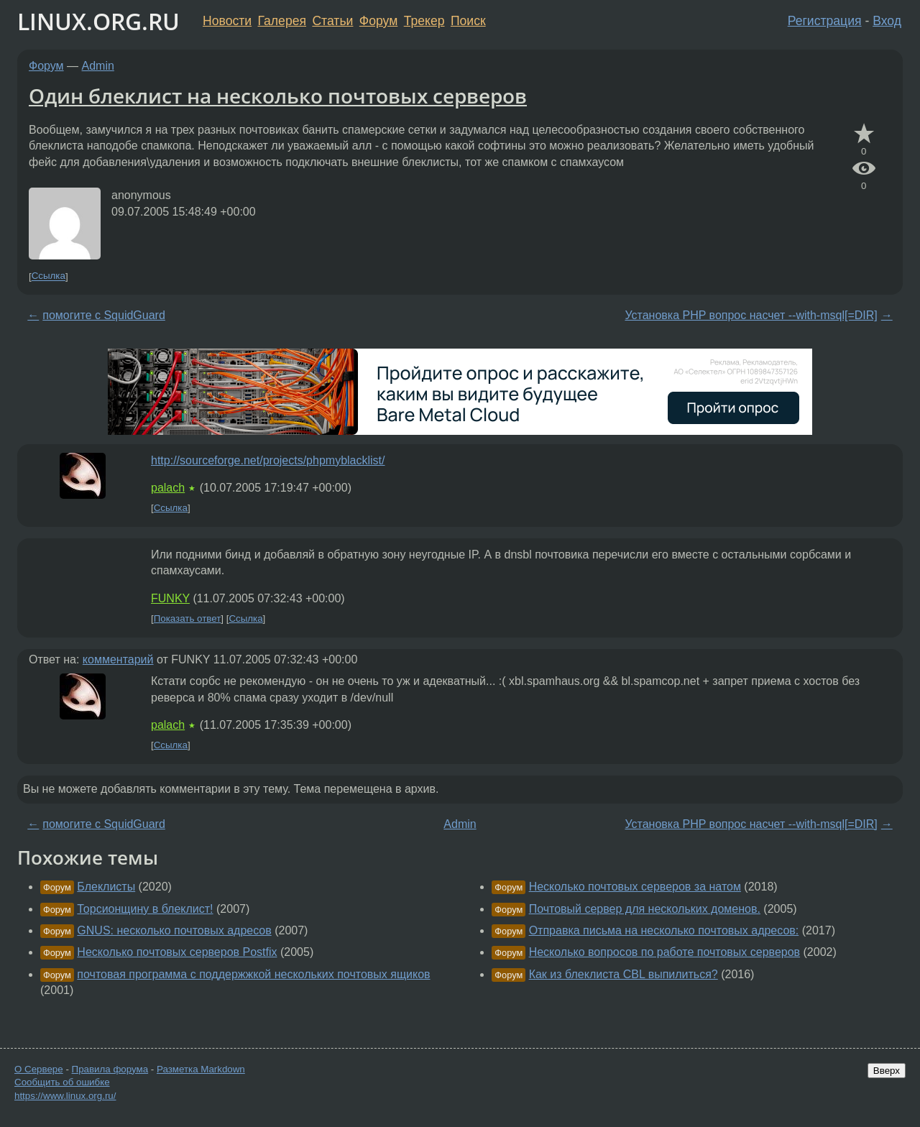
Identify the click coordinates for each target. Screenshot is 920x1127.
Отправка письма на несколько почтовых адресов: (664, 930)
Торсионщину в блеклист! (145, 909)
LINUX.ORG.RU (98, 21)
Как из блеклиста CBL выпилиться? (623, 974)
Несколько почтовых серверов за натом (635, 886)
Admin (98, 66)
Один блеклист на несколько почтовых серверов (278, 95)
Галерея (282, 21)
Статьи (332, 21)
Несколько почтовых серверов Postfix (177, 952)
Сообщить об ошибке (62, 1082)
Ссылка (48, 276)
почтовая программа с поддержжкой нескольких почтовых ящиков (253, 974)
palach (168, 488)
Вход (887, 21)
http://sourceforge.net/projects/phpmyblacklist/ (268, 460)
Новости (227, 21)
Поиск (468, 21)
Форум (378, 21)
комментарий (118, 659)
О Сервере (38, 1069)
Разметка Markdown (201, 1069)
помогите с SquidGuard (103, 315)
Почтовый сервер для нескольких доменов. (644, 909)
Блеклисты (106, 886)
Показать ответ (187, 618)
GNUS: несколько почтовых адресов (174, 930)
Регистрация (825, 21)
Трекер (424, 21)
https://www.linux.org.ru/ (65, 1095)
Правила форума (110, 1069)
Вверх (886, 1070)
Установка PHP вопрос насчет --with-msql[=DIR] (751, 315)
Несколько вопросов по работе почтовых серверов (664, 952)
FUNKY (170, 598)
